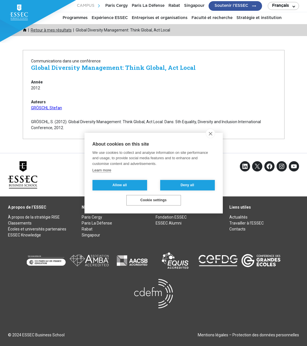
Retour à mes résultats (51, 30)
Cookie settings (153, 200)
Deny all (187, 185)
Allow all (119, 185)
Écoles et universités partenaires (37, 229)
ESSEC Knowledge (24, 235)
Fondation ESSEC (171, 217)
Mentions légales (213, 335)
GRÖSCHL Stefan (46, 108)
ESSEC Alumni (169, 223)
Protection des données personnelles (265, 335)
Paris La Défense (148, 6)
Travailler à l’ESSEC (246, 223)
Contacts (237, 229)
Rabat (174, 6)
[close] (210, 133)
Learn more (101, 170)
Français (280, 6)
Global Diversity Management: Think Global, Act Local (113, 68)
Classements (20, 223)
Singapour (194, 6)
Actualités (238, 217)
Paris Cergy (116, 6)
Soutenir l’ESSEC (231, 6)
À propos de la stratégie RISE (34, 217)
